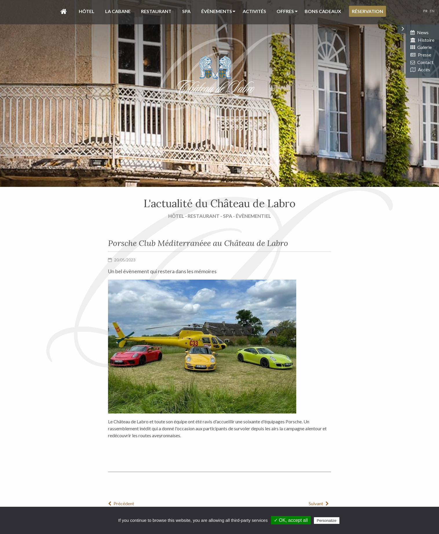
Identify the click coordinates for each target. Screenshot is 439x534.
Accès (420, 69)
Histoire (422, 40)
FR (425, 11)
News (419, 32)
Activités (254, 11)
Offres (285, 11)
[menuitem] (62, 11)
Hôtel (86, 11)
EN (432, 11)
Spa (186, 11)
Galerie (421, 47)
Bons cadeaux (323, 11)
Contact (421, 62)
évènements (216, 11)
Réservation (367, 11)
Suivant (320, 503)
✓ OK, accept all (291, 520)
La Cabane (118, 11)
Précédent (121, 503)
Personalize (326, 520)
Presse (420, 54)
